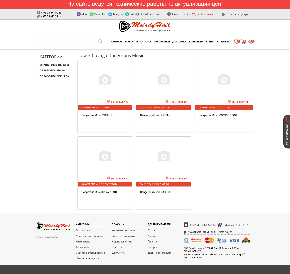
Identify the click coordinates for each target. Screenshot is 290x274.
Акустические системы (89, 236)
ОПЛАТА (145, 41)
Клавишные (83, 247)
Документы (118, 253)
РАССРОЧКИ (162, 41)
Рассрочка (154, 247)
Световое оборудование (90, 253)
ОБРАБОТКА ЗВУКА (52, 70)
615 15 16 (235, 225)
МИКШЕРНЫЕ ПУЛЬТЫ (54, 64)
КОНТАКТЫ (196, 41)
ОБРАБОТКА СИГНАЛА (54, 76)
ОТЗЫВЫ (223, 41)
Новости (117, 247)
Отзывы (152, 230)
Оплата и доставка (123, 236)
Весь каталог (83, 230)
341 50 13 (203, 225)
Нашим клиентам (122, 241)
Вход (229, 14)
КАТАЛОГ (116, 41)
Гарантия (153, 241)
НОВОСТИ (131, 41)
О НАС (210, 41)
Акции (151, 236)
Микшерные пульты (87, 258)
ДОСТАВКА (179, 41)
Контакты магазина (123, 230)
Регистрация (241, 14)
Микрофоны (83, 241)
